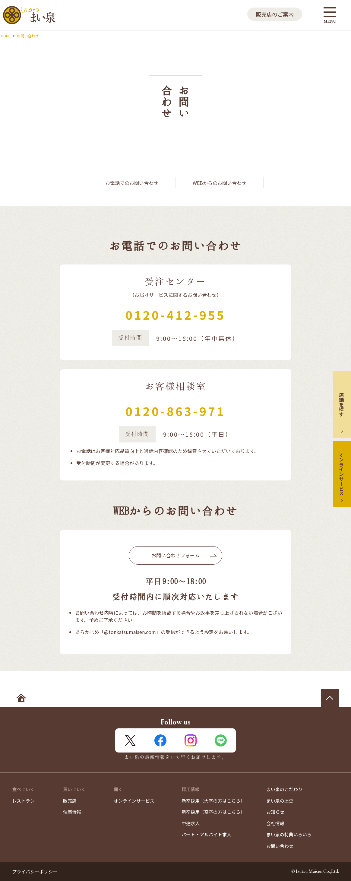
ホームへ (21, 698)
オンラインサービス (341, 474)
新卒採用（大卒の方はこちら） (213, 800)
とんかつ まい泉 (29, 15)
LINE (221, 740)
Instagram (191, 740)
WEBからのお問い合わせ (219, 182)
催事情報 (72, 812)
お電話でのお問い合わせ (131, 182)
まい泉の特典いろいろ (288, 834)
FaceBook (160, 740)
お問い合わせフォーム (175, 555)
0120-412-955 (175, 314)
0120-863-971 (175, 410)
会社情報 (275, 823)
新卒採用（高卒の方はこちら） (213, 812)
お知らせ (275, 812)
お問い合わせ (279, 846)
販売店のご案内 (275, 14)
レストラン (23, 800)
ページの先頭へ (330, 698)
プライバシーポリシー (34, 871)
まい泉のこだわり (284, 789)
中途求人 (191, 823)
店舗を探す (341, 404)
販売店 (70, 800)
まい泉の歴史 (279, 800)
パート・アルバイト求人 (206, 834)
